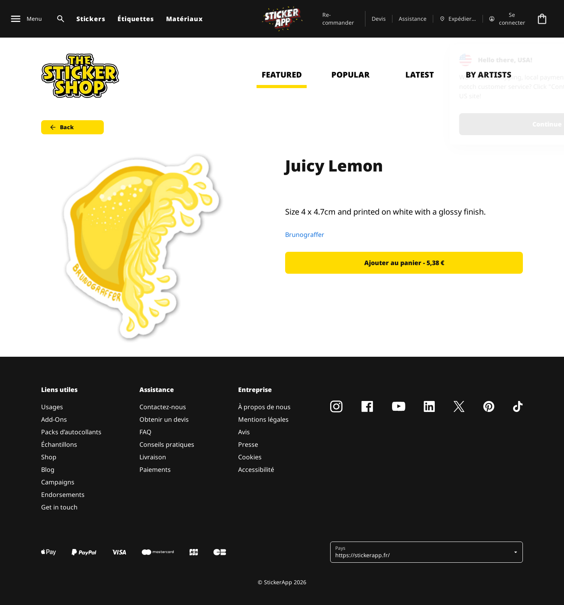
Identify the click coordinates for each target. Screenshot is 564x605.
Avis (244, 432)
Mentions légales (263, 419)
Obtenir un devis (164, 419)
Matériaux (184, 18)
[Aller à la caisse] (542, 19)
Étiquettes (136, 18)
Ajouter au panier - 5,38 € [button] (404, 262)
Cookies (250, 457)
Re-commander (338, 18)
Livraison (152, 457)
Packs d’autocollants (71, 432)
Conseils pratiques (166, 444)
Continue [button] (459, 124)
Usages (52, 407)
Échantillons (59, 444)
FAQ (145, 432)
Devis (379, 18)
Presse (248, 444)
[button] (423, 552)
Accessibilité (256, 469)
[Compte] (507, 19)
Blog (47, 469)
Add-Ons (54, 419)
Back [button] (61, 127)
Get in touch (59, 507)
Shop (48, 457)
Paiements (155, 469)
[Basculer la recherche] (59, 18)
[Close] (540, 60)
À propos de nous (264, 407)
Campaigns (57, 482)
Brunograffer (304, 234)
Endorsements (63, 494)
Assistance (413, 18)
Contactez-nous (162, 407)
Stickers (90, 18)
